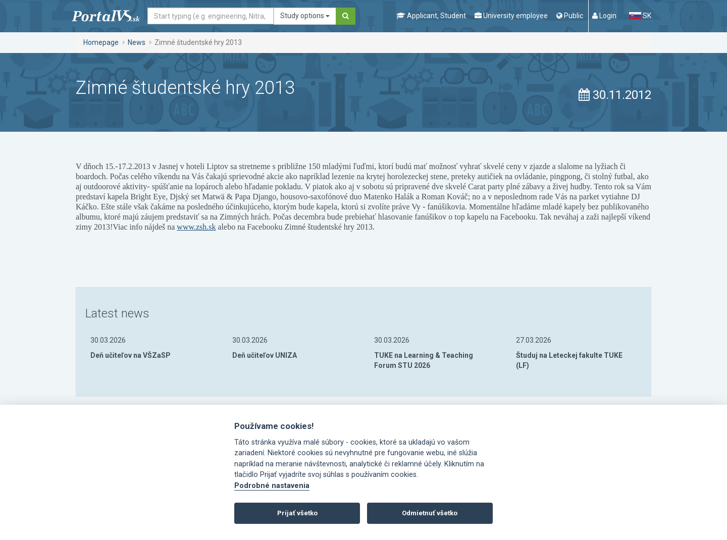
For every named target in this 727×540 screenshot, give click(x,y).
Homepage (101, 42)
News (136, 42)
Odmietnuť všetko (429, 513)
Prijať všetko (297, 513)
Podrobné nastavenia (271, 485)
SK (640, 16)
